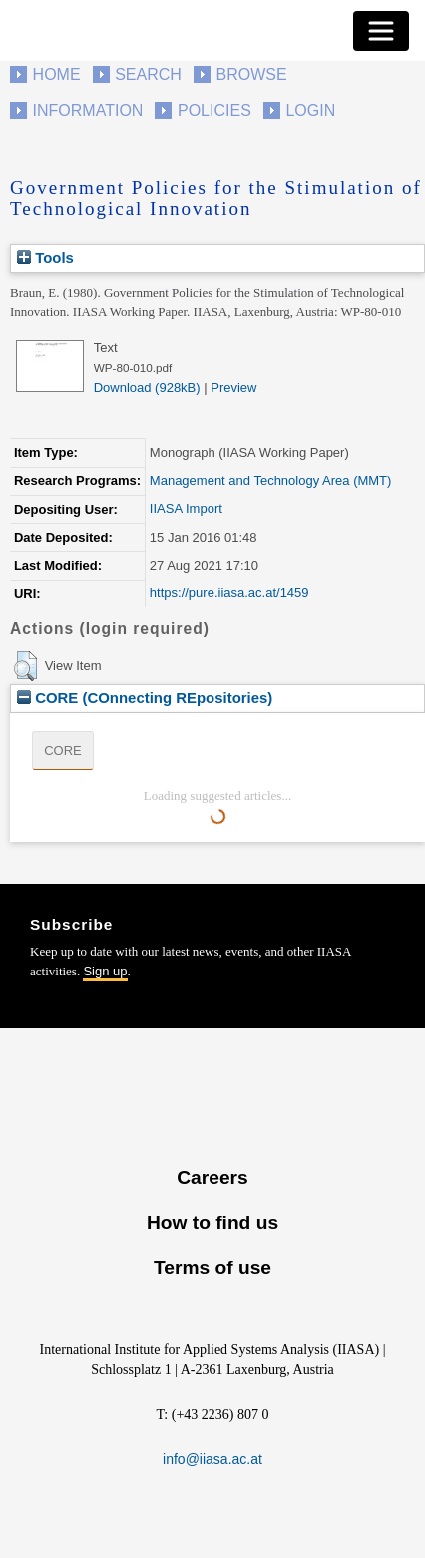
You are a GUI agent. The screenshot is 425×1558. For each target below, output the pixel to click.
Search (148, 74)
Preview (233, 387)
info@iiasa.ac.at (212, 1459)
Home (57, 74)
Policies (214, 110)
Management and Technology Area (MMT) (271, 480)
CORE (63, 750)
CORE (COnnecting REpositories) (144, 697)
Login (310, 110)
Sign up (105, 971)
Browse (250, 74)
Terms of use (212, 1267)
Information (88, 110)
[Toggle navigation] (381, 31)
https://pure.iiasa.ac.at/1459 (229, 592)
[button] (25, 666)
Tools (45, 257)
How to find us (212, 1222)
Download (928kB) (147, 387)
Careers (212, 1177)
